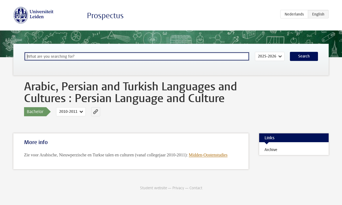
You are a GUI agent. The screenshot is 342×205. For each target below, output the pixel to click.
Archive (271, 149)
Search (304, 56)
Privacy (178, 188)
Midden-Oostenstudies (208, 155)
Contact (195, 188)
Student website (153, 188)
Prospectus (105, 16)
